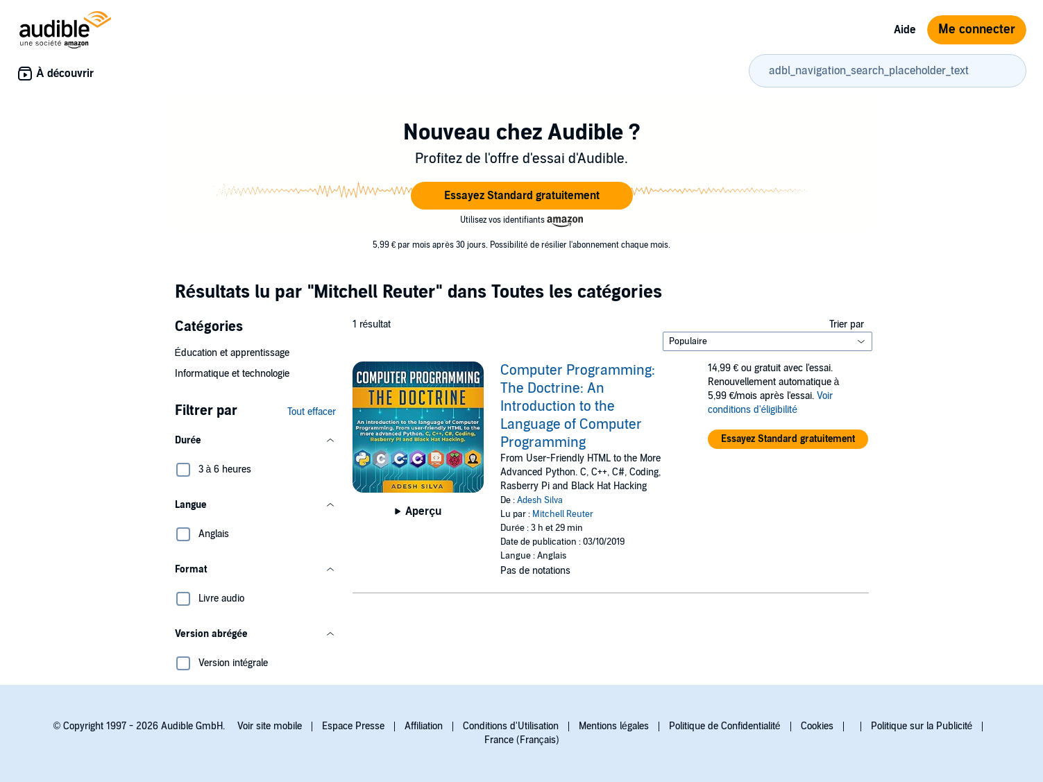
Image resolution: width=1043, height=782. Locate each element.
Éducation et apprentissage (232, 353)
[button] (522, 196)
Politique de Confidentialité (725, 726)
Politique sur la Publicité (922, 726)
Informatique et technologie (232, 374)
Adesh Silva (540, 500)
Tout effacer (311, 412)
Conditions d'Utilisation (511, 726)
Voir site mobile (269, 726)
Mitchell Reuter (562, 514)
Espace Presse (353, 726)
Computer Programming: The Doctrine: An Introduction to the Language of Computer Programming (577, 406)
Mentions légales (614, 726)
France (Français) (521, 740)
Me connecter (976, 29)
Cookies (817, 726)
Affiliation (424, 726)
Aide (905, 30)
